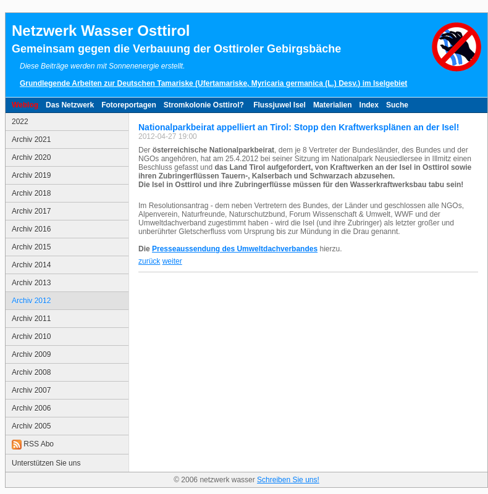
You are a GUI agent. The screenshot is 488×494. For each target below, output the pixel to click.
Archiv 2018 (31, 193)
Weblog (25, 105)
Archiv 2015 (31, 247)
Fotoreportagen (128, 105)
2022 (20, 121)
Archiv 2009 (31, 354)
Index (369, 105)
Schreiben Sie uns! (288, 479)
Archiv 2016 (31, 229)
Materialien (332, 105)
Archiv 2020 (31, 157)
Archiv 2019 (31, 175)
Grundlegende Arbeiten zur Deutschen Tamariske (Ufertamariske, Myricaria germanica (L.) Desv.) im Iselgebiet (213, 83)
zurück (149, 261)
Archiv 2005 (31, 426)
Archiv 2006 (31, 408)
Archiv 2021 (31, 139)
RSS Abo (33, 445)
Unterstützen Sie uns (46, 463)
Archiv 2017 (31, 211)
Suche (397, 105)
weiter (172, 261)
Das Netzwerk (70, 105)
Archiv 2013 (31, 282)
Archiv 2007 (31, 390)
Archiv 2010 (31, 336)
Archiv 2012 (31, 300)
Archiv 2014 (31, 265)
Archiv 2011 (31, 318)
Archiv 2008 (31, 372)
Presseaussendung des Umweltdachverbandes (235, 249)
